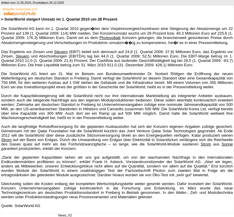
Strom (6, 140)
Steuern (61, 52)
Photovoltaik (110, 37)
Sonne (227, 144)
